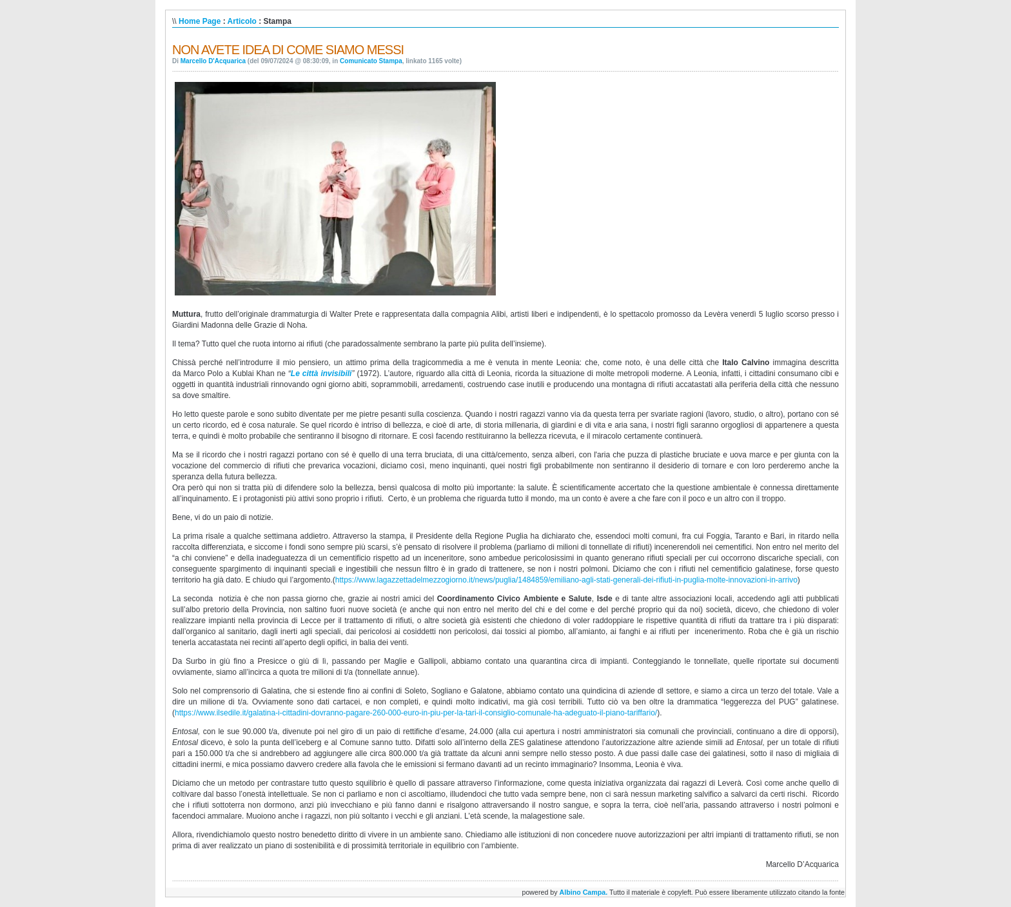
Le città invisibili (321, 373)
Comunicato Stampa (371, 61)
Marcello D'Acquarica (213, 61)
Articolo (242, 21)
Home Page (200, 21)
